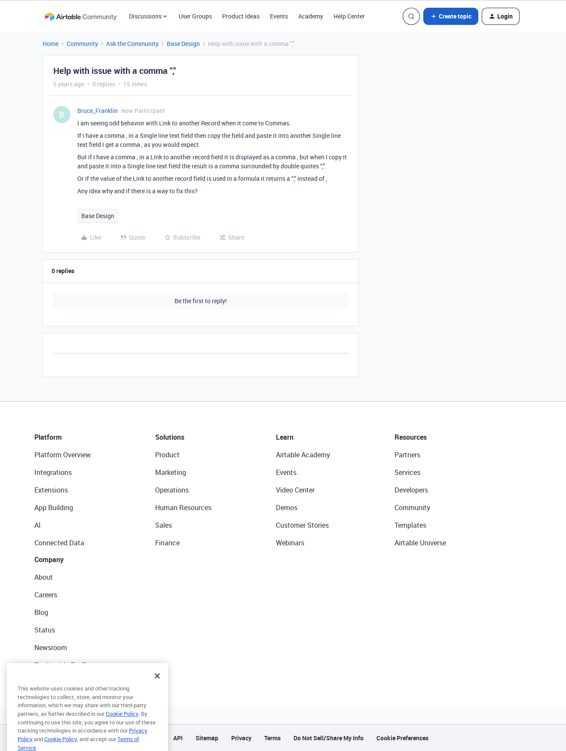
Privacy (241, 738)
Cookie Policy (122, 727)
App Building (53, 507)
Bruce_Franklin (97, 110)
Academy (310, 16)
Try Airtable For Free (64, 665)
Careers (45, 594)
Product (167, 454)
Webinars (290, 542)
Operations (172, 490)
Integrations (53, 472)
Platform (48, 437)
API (178, 738)
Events (279, 16)
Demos (286, 507)
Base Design (183, 44)
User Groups (195, 16)
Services (407, 472)
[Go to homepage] (81, 16)
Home (50, 44)
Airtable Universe (420, 542)
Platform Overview (62, 454)
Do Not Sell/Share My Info (329, 738)
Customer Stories (302, 525)
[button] (450, 16)
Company (49, 559)
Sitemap (207, 738)
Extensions (51, 490)
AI (37, 525)
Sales (163, 525)
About (43, 577)
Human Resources (183, 507)
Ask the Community (132, 44)
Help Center (349, 16)
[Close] (157, 689)
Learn (285, 437)
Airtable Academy (303, 454)
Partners (407, 454)
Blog (41, 612)
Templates (410, 525)
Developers (411, 490)
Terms (272, 738)
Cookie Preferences (402, 738)
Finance (167, 542)
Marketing (170, 472)
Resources (411, 437)
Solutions (169, 437)
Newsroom (50, 647)
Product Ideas (241, 16)
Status (44, 630)
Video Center (295, 490)
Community (82, 44)
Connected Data (59, 542)
